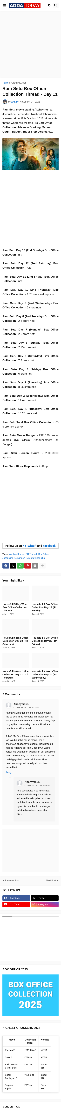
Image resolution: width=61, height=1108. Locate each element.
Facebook (49, 545)
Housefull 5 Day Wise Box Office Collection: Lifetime (15, 607)
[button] (4, 5)
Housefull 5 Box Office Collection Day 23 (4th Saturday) (15, 640)
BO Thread (31, 554)
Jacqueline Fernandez (13, 558)
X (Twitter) (30, 545)
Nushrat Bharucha (36, 558)
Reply (9, 772)
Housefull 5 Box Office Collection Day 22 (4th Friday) (45, 640)
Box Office (43, 554)
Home (5, 83)
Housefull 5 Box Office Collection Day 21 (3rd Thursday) (15, 674)
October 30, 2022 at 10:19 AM (37, 785)
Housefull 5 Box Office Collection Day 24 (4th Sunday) (45, 607)
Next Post (51, 880)
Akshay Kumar (18, 83)
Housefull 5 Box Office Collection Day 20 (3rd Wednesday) (45, 674)
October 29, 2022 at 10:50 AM (26, 707)
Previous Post (12, 880)
